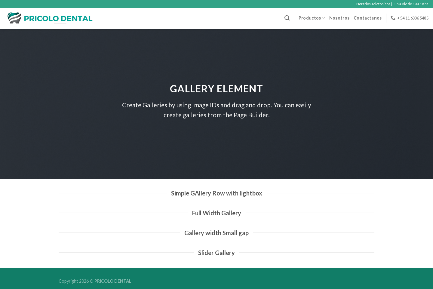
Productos (312, 18)
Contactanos (368, 17)
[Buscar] (287, 18)
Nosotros (339, 17)
